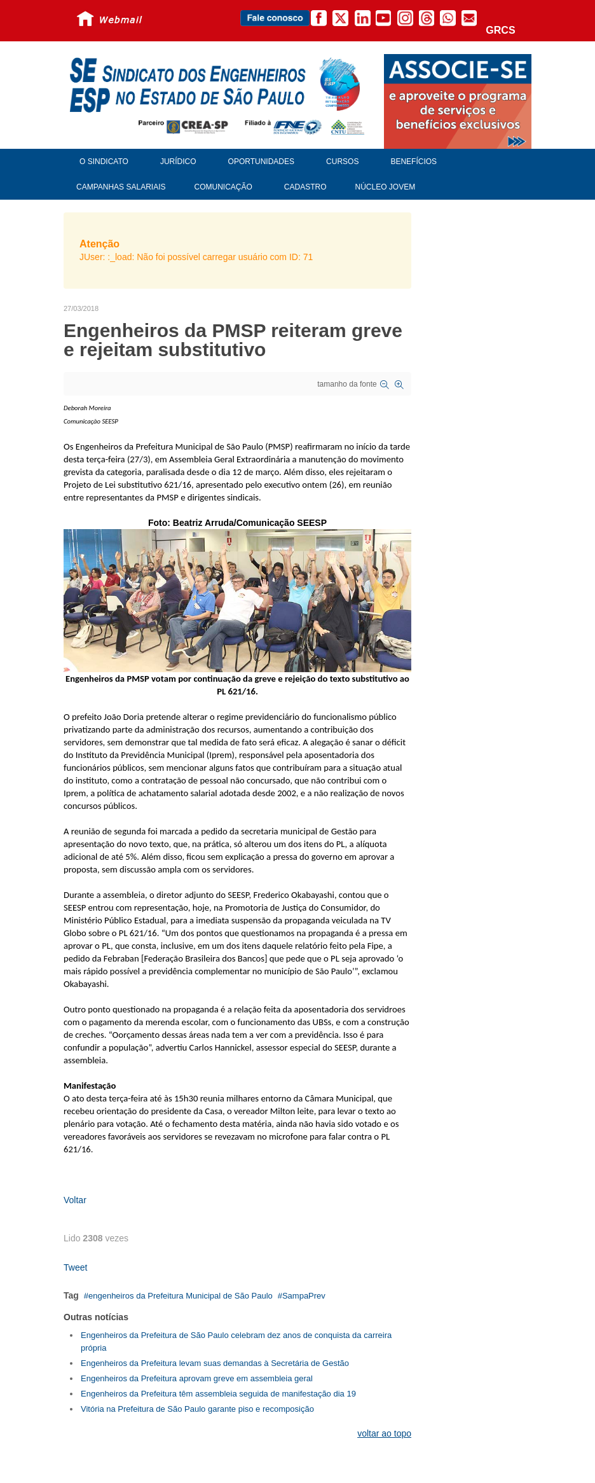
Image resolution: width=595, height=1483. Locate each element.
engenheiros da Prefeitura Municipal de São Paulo (180, 1295)
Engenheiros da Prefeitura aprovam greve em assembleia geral (197, 1378)
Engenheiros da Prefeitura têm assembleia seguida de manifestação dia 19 (218, 1393)
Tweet (75, 1267)
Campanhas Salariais (120, 187)
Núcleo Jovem (385, 187)
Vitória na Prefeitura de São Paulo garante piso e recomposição (197, 1409)
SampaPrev (303, 1295)
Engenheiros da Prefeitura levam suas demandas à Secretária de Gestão (215, 1363)
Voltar (75, 1200)
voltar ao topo (384, 1433)
